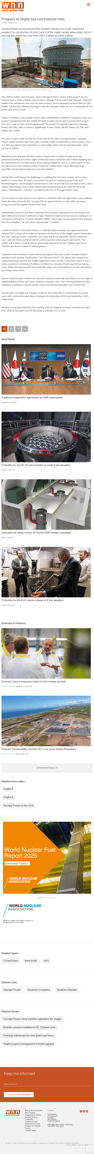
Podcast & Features (33, 1126)
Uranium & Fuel (31, 1122)
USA (46, 961)
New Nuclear (30, 1113)
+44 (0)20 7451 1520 (55, 1126)
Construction (10, 961)
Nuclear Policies (31, 1117)
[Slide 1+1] (45, 897)
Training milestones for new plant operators (28, 1036)
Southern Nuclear (67, 990)
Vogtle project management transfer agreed (28, 1044)
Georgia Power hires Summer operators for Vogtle (32, 1019)
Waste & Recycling (32, 1124)
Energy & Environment (33, 1111)
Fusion (27, 1128)
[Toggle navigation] (88, 4)
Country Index (30, 1131)
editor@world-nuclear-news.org (59, 1125)
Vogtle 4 (8, 797)
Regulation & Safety (33, 1115)
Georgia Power (12, 990)
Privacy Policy (71, 1145)
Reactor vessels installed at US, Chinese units (29, 1027)
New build (31, 961)
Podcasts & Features (7, 686)
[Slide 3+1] (53, 897)
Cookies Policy (82, 1145)
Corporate (29, 1120)
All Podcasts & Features (46, 768)
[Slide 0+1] (40, 897)
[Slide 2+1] (49, 897)
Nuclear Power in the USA (18, 806)
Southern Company (39, 990)
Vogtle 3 (8, 789)
